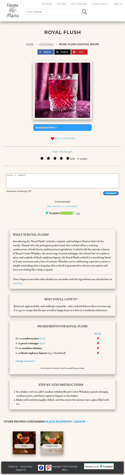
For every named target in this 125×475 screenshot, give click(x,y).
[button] (62, 127)
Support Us (21, 469)
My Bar (61, 3)
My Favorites (79, 3)
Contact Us (13, 466)
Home (30, 44)
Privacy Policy (26, 466)
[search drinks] (84, 11)
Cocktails (46, 44)
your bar (17, 283)
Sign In (118, 3)
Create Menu (100, 3)
